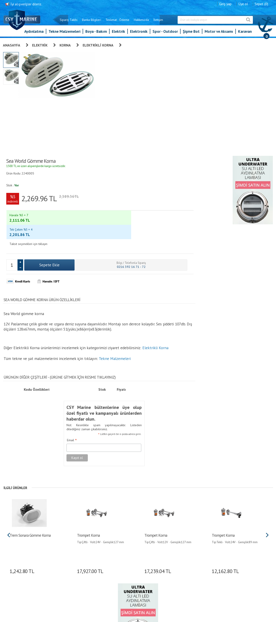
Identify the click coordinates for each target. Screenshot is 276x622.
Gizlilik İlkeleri (113, 549)
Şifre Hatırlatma (153, 542)
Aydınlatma (34, 33)
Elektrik (118, 33)
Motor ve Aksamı (219, 33)
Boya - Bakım (96, 33)
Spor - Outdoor (165, 33)
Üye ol (243, 3)
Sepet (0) (261, 3)
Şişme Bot (191, 33)
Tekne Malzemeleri (64, 33)
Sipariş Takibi (68, 22)
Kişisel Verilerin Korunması (121, 536)
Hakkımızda (141, 22)
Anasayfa (12, 44)
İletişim (158, 22)
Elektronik (139, 33)
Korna (65, 44)
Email (167, 226)
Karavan (245, 33)
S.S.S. (108, 574)
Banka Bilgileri (91, 22)
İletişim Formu (152, 561)
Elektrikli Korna (98, 44)
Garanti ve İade (114, 524)
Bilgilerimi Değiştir (154, 555)
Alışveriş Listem (153, 549)
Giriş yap (225, 3)
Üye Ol (147, 524)
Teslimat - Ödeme (117, 22)
